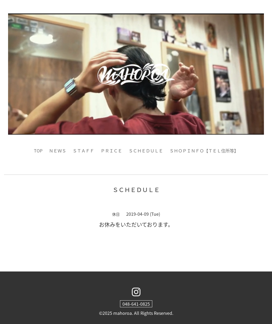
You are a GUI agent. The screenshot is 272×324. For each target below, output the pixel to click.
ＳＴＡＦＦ (83, 150)
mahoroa (122, 313)
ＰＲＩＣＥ (111, 150)
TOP (38, 150)
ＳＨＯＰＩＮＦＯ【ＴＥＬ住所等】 (203, 150)
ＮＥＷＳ (57, 150)
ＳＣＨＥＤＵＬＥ (146, 150)
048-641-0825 (136, 304)
